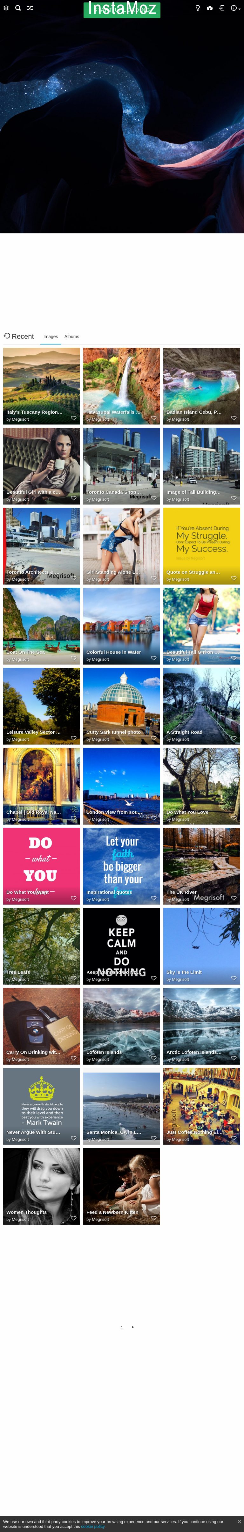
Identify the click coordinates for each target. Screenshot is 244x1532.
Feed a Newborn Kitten (112, 1212)
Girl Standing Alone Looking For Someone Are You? (114, 572)
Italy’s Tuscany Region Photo (34, 412)
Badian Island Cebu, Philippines (194, 412)
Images (51, 336)
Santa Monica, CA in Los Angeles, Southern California (114, 1132)
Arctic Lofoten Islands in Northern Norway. (194, 1052)
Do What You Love (187, 812)
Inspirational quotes (109, 892)
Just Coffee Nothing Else (194, 1132)
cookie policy (93, 1526)
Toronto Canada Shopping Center (114, 492)
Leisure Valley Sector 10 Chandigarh (34, 732)
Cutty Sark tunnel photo (113, 732)
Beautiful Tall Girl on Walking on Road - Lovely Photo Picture (194, 652)
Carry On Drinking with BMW (34, 1052)
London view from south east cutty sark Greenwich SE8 (114, 812)
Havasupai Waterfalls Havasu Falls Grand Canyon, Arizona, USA (114, 412)
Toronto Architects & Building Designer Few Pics (34, 572)
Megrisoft (20, 419)
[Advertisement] (122, 69)
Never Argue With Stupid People (34, 1132)
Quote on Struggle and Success (194, 572)
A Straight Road (184, 732)
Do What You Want (27, 892)
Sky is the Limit (184, 972)
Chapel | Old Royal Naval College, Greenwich (34, 812)
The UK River (181, 892)
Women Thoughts (26, 1212)
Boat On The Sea (25, 652)
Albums (71, 336)
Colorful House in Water (113, 652)
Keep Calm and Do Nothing (114, 972)
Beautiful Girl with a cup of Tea (34, 492)
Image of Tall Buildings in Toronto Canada (194, 492)
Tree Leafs (18, 972)
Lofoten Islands (104, 1052)
